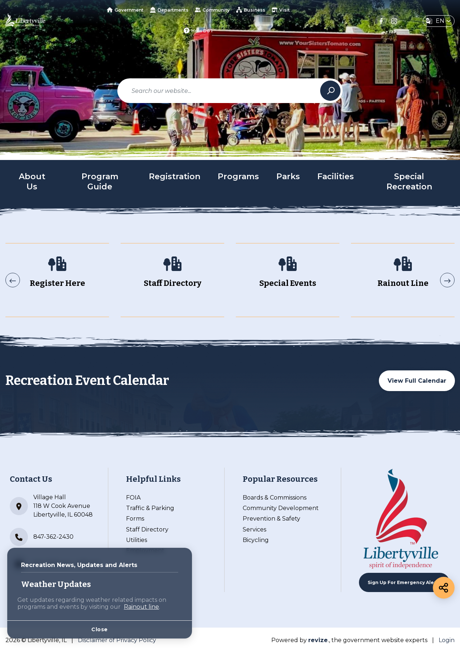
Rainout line (141, 606)
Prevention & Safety (271, 518)
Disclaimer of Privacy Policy (117, 640)
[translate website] (439, 21)
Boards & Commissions (274, 497)
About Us (32, 182)
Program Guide (99, 182)
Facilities (335, 176)
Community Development (281, 508)
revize (318, 640)
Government (125, 10)
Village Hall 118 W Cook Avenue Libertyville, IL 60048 (51, 506)
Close (99, 629)
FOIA (133, 497)
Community (212, 10)
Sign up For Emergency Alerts (404, 582)
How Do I (198, 30)
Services (254, 529)
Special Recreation (409, 182)
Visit (281, 10)
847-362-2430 (42, 537)
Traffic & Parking (150, 508)
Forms (135, 518)
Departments (169, 10)
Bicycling (256, 540)
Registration (174, 176)
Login (447, 640)
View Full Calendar (417, 380)
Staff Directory (147, 529)
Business (250, 10)
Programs (238, 176)
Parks (288, 176)
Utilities (136, 540)
